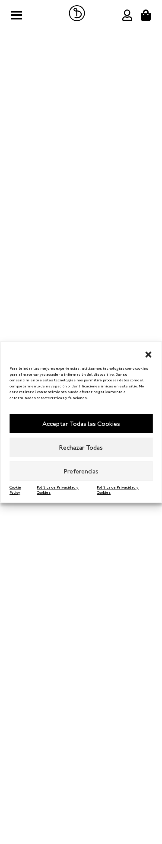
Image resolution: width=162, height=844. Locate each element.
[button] (148, 352)
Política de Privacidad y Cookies (58, 490)
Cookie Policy (15, 490)
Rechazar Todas (81, 447)
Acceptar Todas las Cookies (81, 424)
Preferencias (81, 471)
